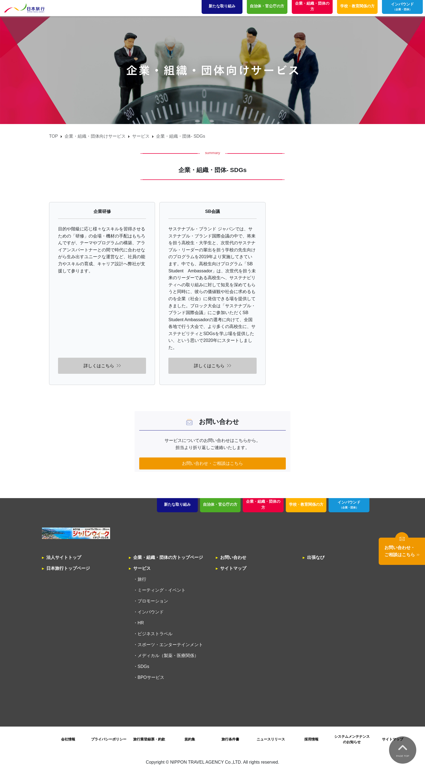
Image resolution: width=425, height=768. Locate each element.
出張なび (315, 557)
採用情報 (311, 739)
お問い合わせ (233, 557)
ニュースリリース (271, 739)
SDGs (143, 666)
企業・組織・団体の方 (263, 504)
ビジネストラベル (155, 633)
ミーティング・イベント (162, 590)
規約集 (189, 739)
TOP (53, 136)
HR (141, 623)
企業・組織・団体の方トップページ (168, 557)
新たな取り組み (177, 504)
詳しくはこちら (99, 365)
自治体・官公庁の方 (220, 504)
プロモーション (153, 601)
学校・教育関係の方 (306, 504)
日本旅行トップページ (68, 568)
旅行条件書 (230, 739)
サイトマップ (233, 568)
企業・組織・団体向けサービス (95, 136)
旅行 (142, 579)
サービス (141, 136)
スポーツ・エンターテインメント (170, 644)
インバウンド (349, 505)
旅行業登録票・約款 (149, 739)
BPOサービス (151, 677)
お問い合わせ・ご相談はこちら (212, 463)
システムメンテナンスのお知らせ (352, 739)
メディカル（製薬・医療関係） (168, 655)
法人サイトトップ (63, 557)
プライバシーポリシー (108, 739)
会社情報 (68, 739)
